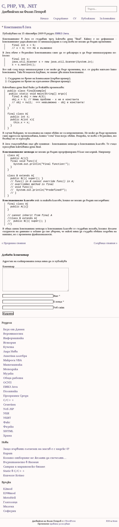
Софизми (9, 511)
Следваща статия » (105, 243)
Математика (12, 364)
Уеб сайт (58, 307)
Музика (8, 373)
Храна (7, 435)
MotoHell (9, 497)
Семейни (9, 404)
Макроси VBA (12, 360)
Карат (7, 453)
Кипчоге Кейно (13, 475)
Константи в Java (17, 27)
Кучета (8, 347)
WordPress (70, 521)
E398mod (9, 493)
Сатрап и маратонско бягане (24, 466)
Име (55, 295)
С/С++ (8, 400)
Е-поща (57, 301)
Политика (10, 391)
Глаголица (10, 502)
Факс (6, 422)
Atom (114, 521)
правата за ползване (60, 524)
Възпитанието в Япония (20, 462)
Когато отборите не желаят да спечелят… (34, 458)
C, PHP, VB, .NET (19, 6)
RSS (108, 521)
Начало (44, 18)
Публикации (88, 18)
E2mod (7, 489)
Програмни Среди (15, 395)
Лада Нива (10, 351)
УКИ (6, 413)
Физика (8, 426)
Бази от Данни (13, 329)
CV (74, 18)
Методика (10, 369)
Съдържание (60, 18)
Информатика (13, 338)
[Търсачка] (100, 8)
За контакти (107, 18)
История (9, 342)
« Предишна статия (14, 243)
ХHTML (8, 431)
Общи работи (13, 378)
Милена (8, 506)
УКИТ (7, 418)
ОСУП (7, 382)
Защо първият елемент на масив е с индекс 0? (36, 449)
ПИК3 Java (62, 33)
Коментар (8, 266)
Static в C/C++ (14, 471)
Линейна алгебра (15, 356)
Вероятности (13, 333)
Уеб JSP (8, 409)
